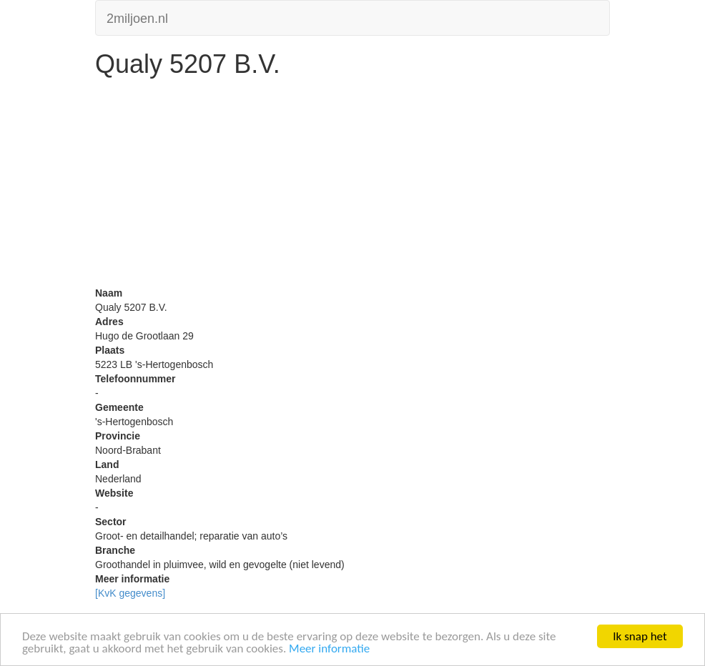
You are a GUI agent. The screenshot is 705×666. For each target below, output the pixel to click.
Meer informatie (329, 649)
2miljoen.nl (137, 16)
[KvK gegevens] (130, 593)
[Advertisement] (352, 186)
